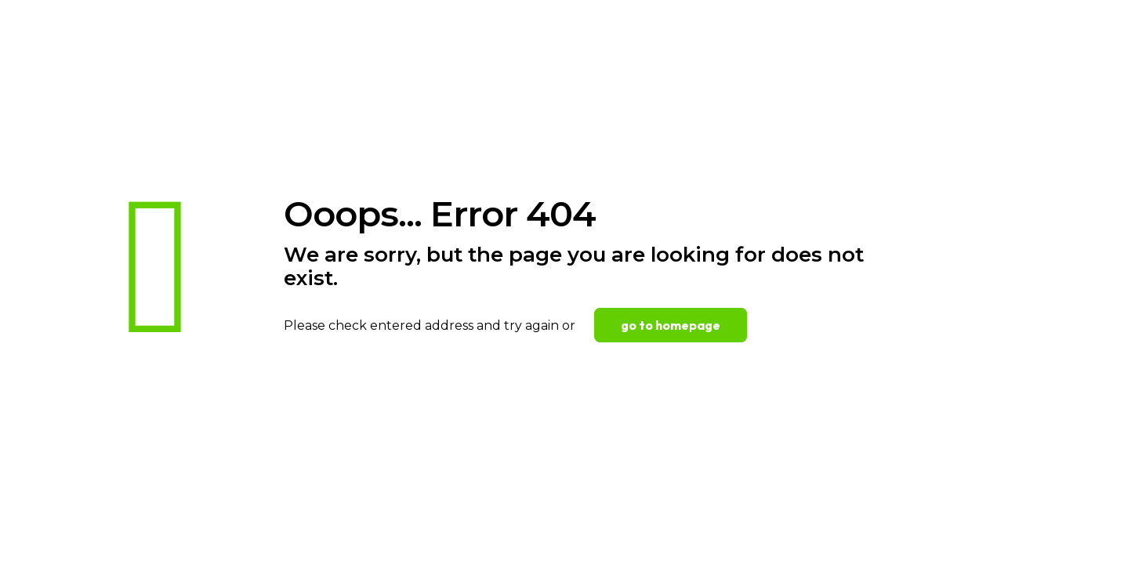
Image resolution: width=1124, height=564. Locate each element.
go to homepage (670, 325)
